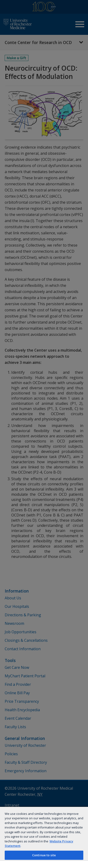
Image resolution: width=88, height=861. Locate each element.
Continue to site (44, 855)
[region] (44, 833)
